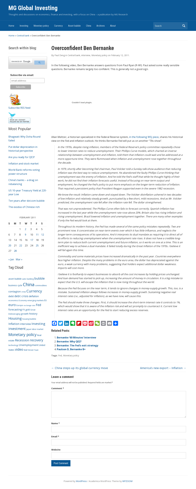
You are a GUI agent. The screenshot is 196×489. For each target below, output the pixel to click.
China (88, 25)
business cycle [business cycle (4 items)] (15, 285)
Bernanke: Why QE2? (69, 341)
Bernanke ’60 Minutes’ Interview (76, 337)
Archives (100, 25)
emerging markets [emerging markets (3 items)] (35, 300)
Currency (58, 25)
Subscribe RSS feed (19, 107)
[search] (21, 61)
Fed (60, 355)
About (113, 25)
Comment (57, 388)
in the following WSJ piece (144, 137)
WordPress (81, 481)
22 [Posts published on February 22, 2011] (20, 245)
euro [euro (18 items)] (12, 305)
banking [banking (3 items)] (30, 279)
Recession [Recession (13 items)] (22, 340)
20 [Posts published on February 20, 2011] (9, 245)
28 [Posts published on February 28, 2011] (15, 251)
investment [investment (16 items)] (17, 329)
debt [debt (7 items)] (11, 296)
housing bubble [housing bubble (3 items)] (29, 319)
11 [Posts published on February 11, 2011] (37, 234)
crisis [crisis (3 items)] (23, 291)
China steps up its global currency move (79, 368)
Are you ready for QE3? (21, 157)
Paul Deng (60, 55)
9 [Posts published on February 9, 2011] (25, 234)
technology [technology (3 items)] (13, 345)
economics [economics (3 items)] (13, 300)
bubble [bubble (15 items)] (39, 278)
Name (55, 423)
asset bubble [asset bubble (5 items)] (15, 278)
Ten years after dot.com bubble (26, 200)
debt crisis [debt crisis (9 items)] (21, 296)
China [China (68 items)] (28, 284)
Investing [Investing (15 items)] (38, 323)
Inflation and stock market (23, 163)
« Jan (11, 259)
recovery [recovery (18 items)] (36, 340)
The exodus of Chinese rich (24, 207)
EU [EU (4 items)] (45, 300)
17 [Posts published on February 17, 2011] (31, 240)
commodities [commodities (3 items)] (41, 285)
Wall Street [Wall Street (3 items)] (29, 350)
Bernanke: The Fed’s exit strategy (77, 345)
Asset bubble (74, 25)
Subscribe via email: (22, 75)
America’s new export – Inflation (163, 368)
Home (11, 25)
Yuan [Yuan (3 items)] (36, 350)
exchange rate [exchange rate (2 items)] (29, 305)
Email (55, 436)
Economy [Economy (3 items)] (23, 300)
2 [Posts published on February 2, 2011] (25, 229)
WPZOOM (127, 481)
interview (85, 55)
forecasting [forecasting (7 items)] (15, 309)
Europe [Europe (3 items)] (19, 305)
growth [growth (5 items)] (24, 313)
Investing (24, 25)
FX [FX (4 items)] (24, 309)
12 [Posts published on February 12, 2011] (42, 234)
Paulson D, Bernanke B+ (71, 349)
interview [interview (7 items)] (25, 324)
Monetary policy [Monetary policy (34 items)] (22, 334)
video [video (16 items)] (19, 349)
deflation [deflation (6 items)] (34, 296)
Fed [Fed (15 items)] (38, 305)
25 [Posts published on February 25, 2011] (37, 245)
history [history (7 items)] (33, 313)
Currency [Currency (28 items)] (34, 290)
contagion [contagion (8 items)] (14, 291)
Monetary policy (41, 25)
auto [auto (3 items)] (24, 279)
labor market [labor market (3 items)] (37, 329)
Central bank (23, 35)
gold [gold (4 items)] (27, 309)
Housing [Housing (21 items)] (15, 318)
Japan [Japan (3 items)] (28, 329)
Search (183, 26)
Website (55, 449)
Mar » (19, 259)
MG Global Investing (33, 8)
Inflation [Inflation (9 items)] (13, 324)
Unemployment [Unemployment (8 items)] (28, 345)
